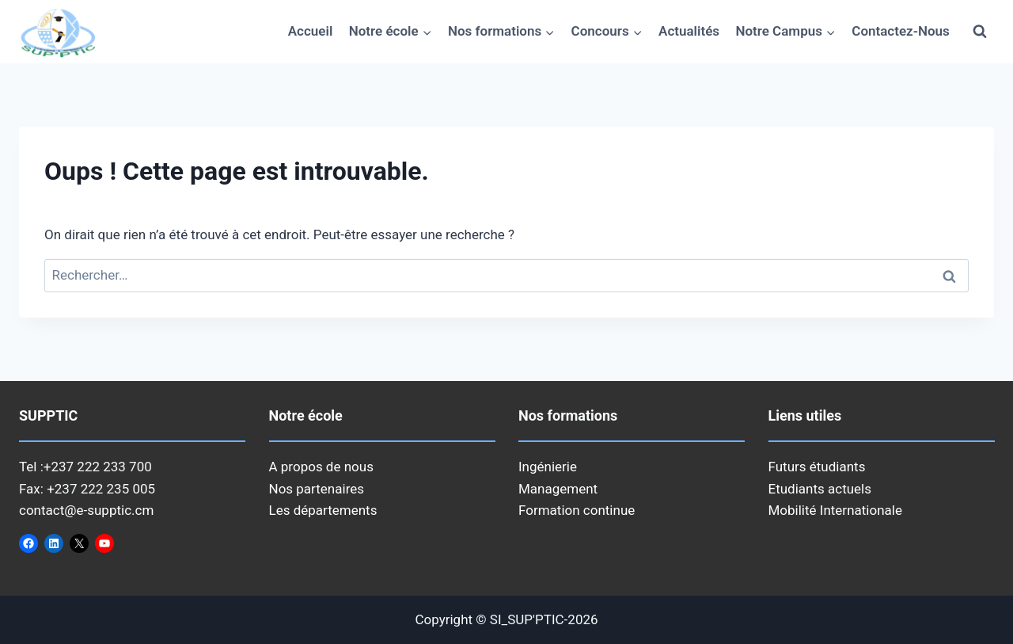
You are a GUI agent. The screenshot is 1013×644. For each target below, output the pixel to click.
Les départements (323, 510)
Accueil (310, 31)
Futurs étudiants (817, 466)
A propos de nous (321, 466)
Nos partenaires (317, 489)
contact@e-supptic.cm (86, 510)
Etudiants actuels (820, 489)
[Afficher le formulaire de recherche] (980, 31)
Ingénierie (547, 466)
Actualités (688, 31)
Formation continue (576, 510)
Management (558, 489)
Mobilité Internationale (835, 510)
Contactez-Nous (901, 31)
